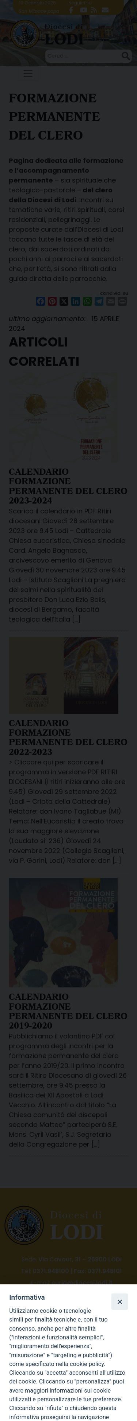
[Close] (119, 1301)
